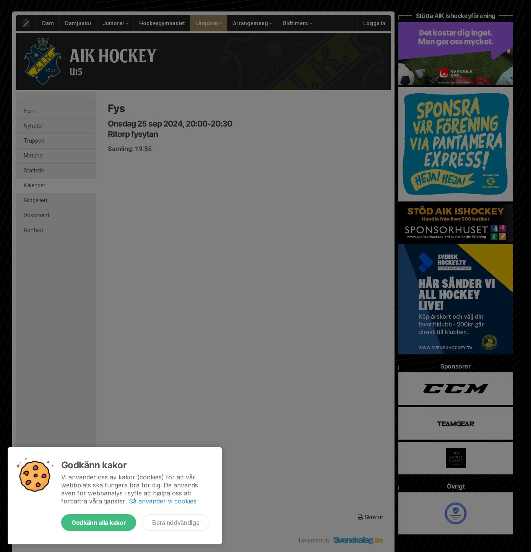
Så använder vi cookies (162, 501)
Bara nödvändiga (175, 522)
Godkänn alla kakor (98, 522)
